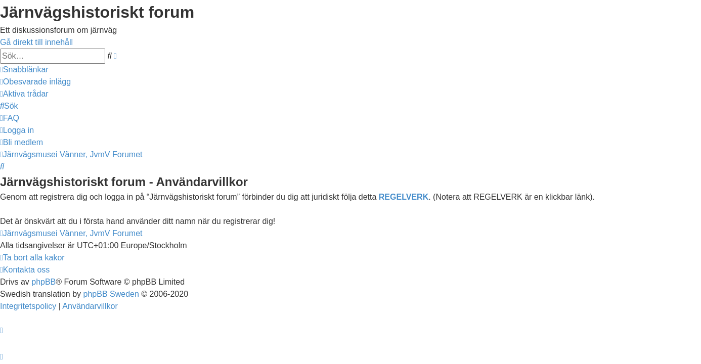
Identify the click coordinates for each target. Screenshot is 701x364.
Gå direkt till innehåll (36, 42)
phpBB (43, 282)
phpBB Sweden (111, 294)
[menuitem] (35, 81)
